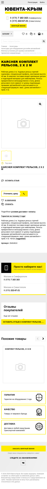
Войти (42, 2)
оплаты (32, 212)
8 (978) (19, 18)
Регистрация (32, 2)
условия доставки (19, 212)
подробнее (21, 239)
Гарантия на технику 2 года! (13, 216)
